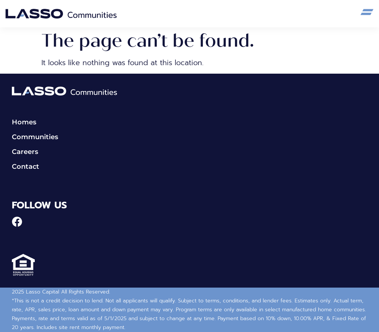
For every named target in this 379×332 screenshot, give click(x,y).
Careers (25, 152)
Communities (35, 137)
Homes (24, 122)
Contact (25, 167)
